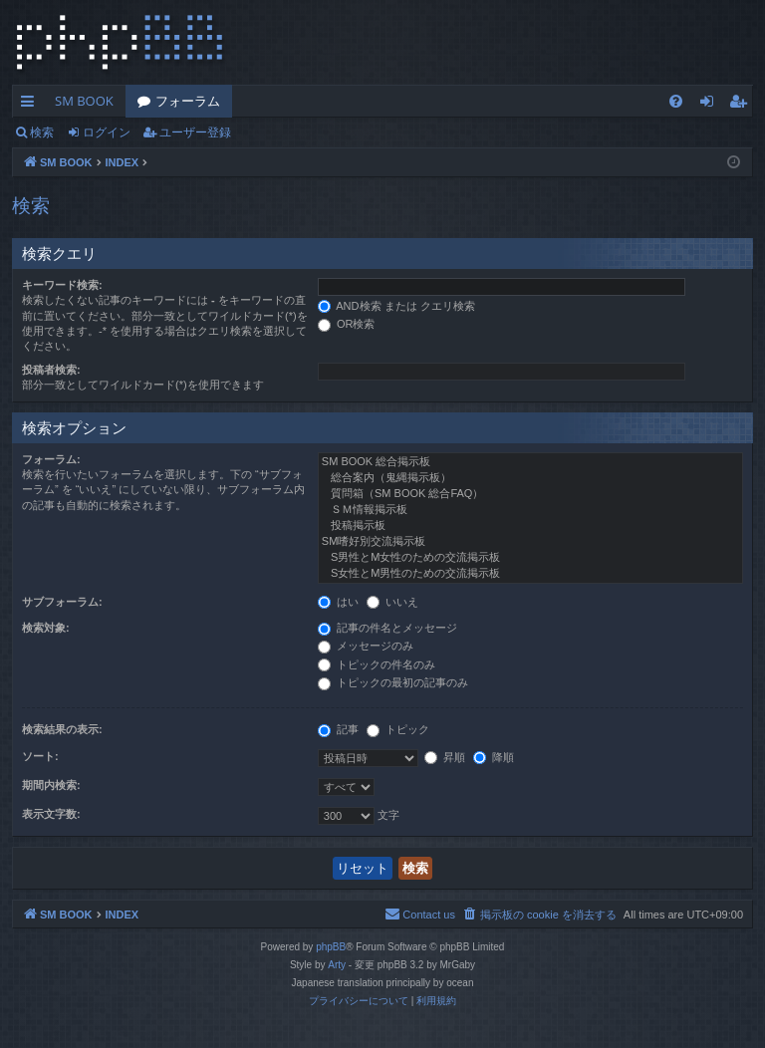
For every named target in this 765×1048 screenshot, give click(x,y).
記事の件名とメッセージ (387, 628)
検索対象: (46, 628)
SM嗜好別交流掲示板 (530, 542)
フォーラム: (51, 459)
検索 (42, 132)
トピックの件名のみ (376, 664)
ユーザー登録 (195, 132)
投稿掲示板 (530, 526)
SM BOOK (84, 101)
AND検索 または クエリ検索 (396, 306)
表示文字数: (51, 814)
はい (338, 602)
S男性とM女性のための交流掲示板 (530, 558)
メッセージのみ (365, 646)
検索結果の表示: (62, 729)
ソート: (40, 756)
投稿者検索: (51, 370)
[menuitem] (675, 101)
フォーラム (187, 101)
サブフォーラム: (62, 602)
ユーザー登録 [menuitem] (742, 105)
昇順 (444, 757)
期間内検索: (51, 785)
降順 (493, 757)
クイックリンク (31, 105)
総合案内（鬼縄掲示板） (530, 478)
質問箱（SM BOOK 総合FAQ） (530, 494)
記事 (338, 729)
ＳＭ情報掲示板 (530, 510)
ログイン (106, 132)
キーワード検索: (62, 285)
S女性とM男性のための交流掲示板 (530, 574)
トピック (398, 729)
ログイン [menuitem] (711, 105)
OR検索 (347, 324)
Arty (337, 964)
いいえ (392, 602)
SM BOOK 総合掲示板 (530, 462)
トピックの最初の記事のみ (393, 682)
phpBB (331, 946)
